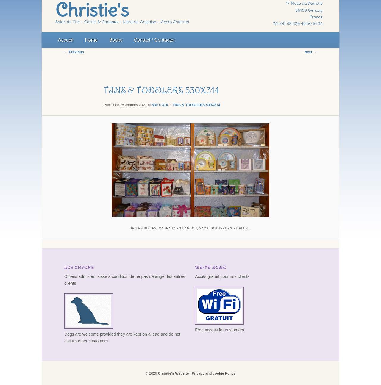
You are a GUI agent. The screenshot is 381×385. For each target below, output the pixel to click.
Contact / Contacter (154, 40)
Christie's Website (173, 373)
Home (91, 40)
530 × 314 (160, 105)
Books (115, 40)
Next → (311, 52)
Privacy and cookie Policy (213, 373)
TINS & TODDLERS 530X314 (196, 105)
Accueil (66, 40)
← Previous (74, 52)
